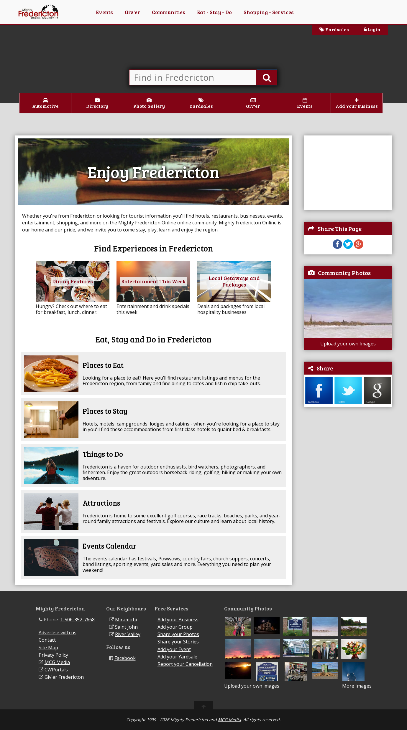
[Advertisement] (348, 172)
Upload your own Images (348, 343)
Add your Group (175, 627)
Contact (47, 640)
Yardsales (334, 29)
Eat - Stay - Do (214, 12)
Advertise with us (57, 632)
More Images (357, 686)
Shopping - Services (269, 12)
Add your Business (177, 619)
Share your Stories (178, 641)
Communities (168, 12)
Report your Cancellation (185, 664)
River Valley (127, 634)
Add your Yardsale (177, 656)
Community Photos (344, 273)
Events (104, 12)
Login (372, 29)
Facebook (125, 658)
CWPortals (56, 669)
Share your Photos (178, 634)
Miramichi (126, 619)
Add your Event (174, 649)
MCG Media (57, 662)
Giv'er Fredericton (64, 677)
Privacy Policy (53, 655)
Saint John (126, 627)
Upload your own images (251, 686)
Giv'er (132, 12)
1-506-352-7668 (77, 619)
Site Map (48, 647)
